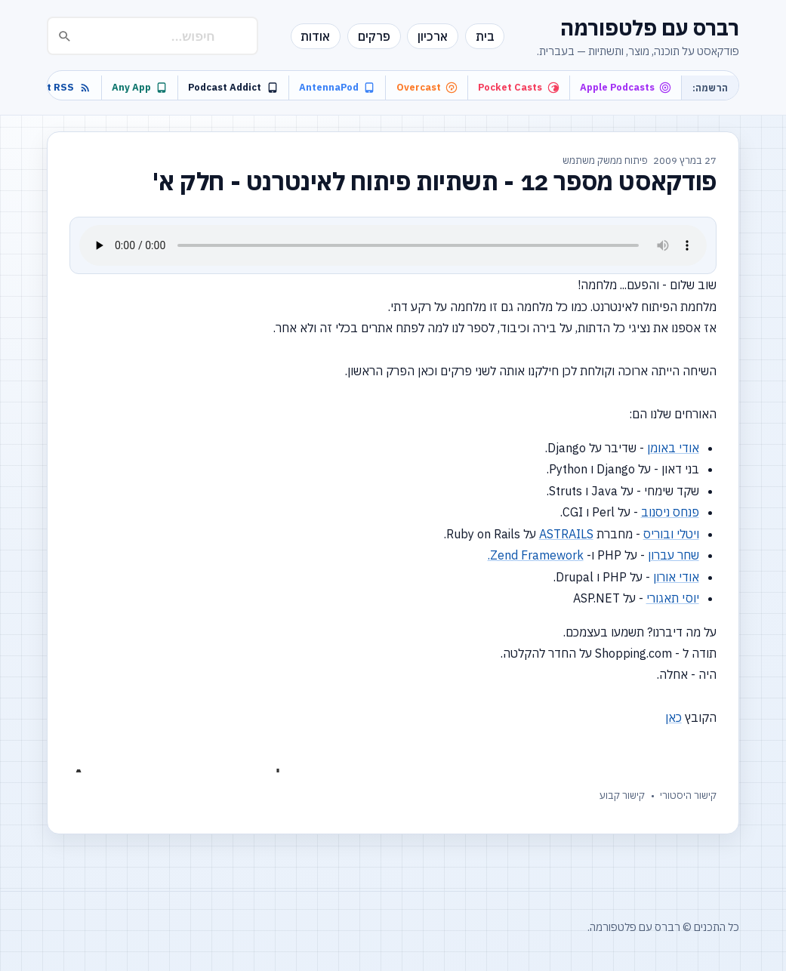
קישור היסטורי (688, 795)
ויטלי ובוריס (671, 533)
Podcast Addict (233, 87)
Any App (140, 87)
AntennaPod (337, 87)
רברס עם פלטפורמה (649, 28)
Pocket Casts (518, 87)
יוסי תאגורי (672, 598)
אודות (315, 36)
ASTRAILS (566, 533)
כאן (673, 717)
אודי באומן (673, 447)
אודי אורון (676, 576)
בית (485, 36)
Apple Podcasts (625, 87)
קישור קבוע (622, 795)
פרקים (374, 36)
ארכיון (433, 36)
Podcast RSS (51, 87)
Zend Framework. (536, 555)
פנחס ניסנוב (670, 511)
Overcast (427, 87)
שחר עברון (673, 555)
